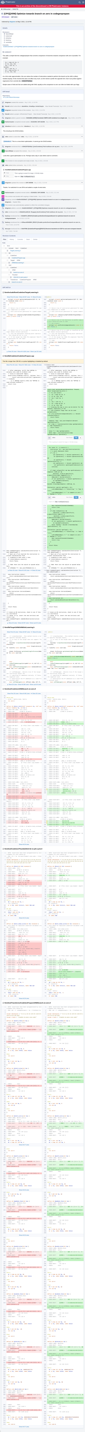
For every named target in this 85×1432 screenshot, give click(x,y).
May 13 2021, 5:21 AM (52, 192)
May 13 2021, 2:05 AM (34, 151)
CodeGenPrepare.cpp (18, 258)
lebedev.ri (8, 126)
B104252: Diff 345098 (38, 192)
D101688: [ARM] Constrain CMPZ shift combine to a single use (46, 118)
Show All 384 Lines (23, 684)
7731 (6, 176)
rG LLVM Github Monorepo (11, 97)
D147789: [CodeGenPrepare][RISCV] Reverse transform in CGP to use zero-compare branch (51, 228)
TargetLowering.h (15, 250)
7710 (6, 173)
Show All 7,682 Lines (24, 365)
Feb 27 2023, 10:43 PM (12, 225)
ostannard (9, 36)
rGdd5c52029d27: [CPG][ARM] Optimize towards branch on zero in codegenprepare (28, 46)
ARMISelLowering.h (18, 263)
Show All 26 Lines (24, 1190)
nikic (6, 136)
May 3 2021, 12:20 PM (38, 126)
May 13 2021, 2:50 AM (30, 165)
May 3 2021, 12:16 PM (31, 102)
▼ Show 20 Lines (36, 297)
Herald (7, 106)
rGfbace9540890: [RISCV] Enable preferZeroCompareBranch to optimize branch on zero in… (51, 222)
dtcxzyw (7, 228)
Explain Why (16, 202)
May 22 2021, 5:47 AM (70, 212)
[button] (83, 2)
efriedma (8, 38)
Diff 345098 (29, 182)
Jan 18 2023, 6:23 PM (23, 218)
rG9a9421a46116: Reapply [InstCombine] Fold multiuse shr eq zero (41, 212)
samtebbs (9, 42)
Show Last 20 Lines (36, 351)
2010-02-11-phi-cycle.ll (20, 277)
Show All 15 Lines (24, 918)
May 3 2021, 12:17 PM (52, 122)
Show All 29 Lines (24, 844)
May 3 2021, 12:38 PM (31, 136)
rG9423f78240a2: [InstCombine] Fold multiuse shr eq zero (40, 146)
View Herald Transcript (52, 106)
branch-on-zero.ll (18, 272)
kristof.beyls (40, 106)
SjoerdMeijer (9, 34)
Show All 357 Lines (23, 623)
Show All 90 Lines (25, 693)
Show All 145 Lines (24, 570)
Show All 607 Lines (24, 297)
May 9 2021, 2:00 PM (67, 146)
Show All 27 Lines (24, 1145)
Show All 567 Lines (24, 632)
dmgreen (12, 21)
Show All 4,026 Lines (23, 351)
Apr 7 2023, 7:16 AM (11, 231)
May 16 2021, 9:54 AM (45, 196)
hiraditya (32, 106)
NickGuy (8, 40)
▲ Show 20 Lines (11, 351)
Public (15, 17)
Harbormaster (9, 122)
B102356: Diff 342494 (38, 122)
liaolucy (7, 216)
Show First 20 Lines (12, 297)
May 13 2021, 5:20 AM (40, 182)
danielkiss (25, 106)
